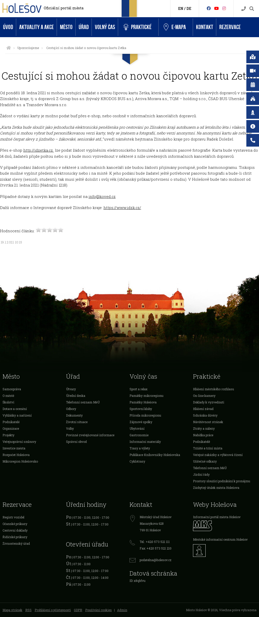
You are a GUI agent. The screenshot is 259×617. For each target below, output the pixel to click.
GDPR (78, 610)
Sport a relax (138, 389)
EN (180, 8)
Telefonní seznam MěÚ (83, 402)
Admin (122, 610)
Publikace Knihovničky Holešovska (155, 455)
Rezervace (230, 27)
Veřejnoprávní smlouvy (19, 442)
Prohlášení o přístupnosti (53, 610)
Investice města (14, 448)
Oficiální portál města (63, 8)
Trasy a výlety (140, 448)
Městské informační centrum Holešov (220, 539)
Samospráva (12, 389)
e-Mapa (175, 27)
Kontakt (204, 27)
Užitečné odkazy (205, 461)
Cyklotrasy (137, 461)
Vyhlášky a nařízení (17, 415)
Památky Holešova (143, 402)
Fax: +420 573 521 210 (155, 548)
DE (188, 8)
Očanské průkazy (15, 524)
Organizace (11, 428)
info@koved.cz (102, 196)
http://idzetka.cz (38, 150)
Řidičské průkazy (15, 537)
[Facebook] (208, 8)
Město (66, 27)
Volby (70, 428)
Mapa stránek (12, 610)
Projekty (8, 435)
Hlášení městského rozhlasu (213, 389)
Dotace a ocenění (15, 409)
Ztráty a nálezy (204, 428)
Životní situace (77, 422)
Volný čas (105, 27)
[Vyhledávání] (251, 8)
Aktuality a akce (36, 27)
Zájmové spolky (141, 422)
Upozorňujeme (28, 48)
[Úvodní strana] (8, 48)
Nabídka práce (203, 435)
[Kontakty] (243, 8)
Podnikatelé (11, 422)
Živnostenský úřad (16, 543)
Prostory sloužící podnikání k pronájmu (221, 481)
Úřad (84, 27)
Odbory (71, 409)
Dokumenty (74, 415)
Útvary (71, 389)
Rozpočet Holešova (16, 455)
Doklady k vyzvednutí (208, 402)
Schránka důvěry (205, 415)
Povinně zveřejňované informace (90, 435)
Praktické (137, 27)
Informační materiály (145, 442)
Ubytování (137, 428)
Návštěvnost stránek (208, 422)
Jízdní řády (201, 474)
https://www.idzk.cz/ (122, 207)
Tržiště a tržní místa (207, 448)
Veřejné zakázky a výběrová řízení (218, 455)
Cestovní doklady (15, 530)
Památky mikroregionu (146, 396)
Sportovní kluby (141, 409)
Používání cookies (98, 610)
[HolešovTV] (216, 8)
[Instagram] (224, 8)
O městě (8, 396)
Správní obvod (76, 442)
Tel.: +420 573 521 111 (155, 542)
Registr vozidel (13, 517)
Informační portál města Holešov (217, 517)
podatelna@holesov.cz (155, 560)
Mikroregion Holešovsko (20, 461)
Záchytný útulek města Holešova (216, 488)
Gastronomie (139, 435)
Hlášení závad (203, 409)
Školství (8, 402)
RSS (28, 610)
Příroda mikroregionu (145, 415)
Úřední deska (75, 396)
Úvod (8, 27)
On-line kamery (204, 396)
